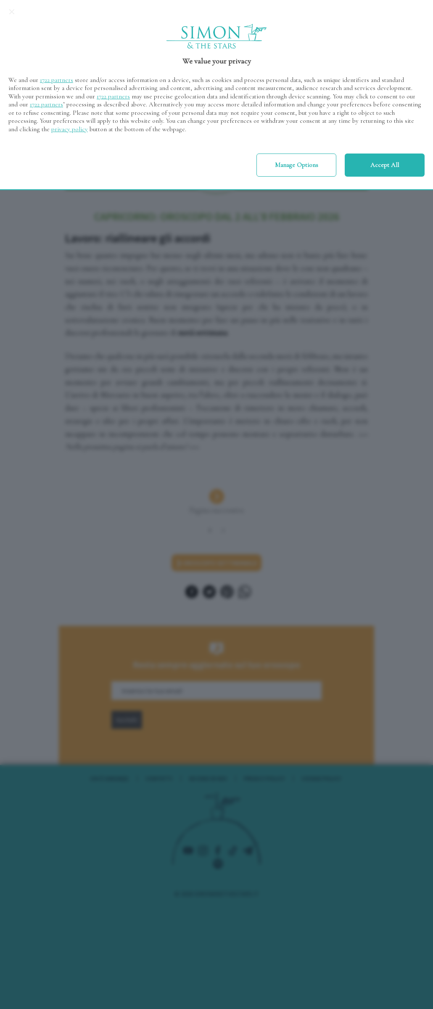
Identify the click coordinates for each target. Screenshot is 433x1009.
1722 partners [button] (56, 80)
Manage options (296, 165)
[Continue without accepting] (11, 11)
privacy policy (69, 129)
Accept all (384, 165)
